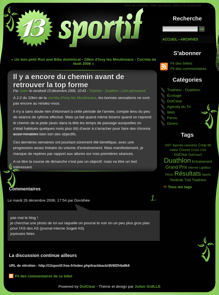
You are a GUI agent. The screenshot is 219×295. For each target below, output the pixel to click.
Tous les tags (180, 187)
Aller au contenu (136, 5)
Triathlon (199, 180)
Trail (187, 180)
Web (171, 112)
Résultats (187, 173)
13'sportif (83, 28)
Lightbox (205, 167)
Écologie (174, 95)
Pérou (172, 118)
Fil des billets (181, 63)
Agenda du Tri (179, 107)
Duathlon (177, 160)
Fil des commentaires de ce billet (43, 276)
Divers (172, 123)
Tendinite (176, 180)
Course (184, 150)
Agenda (178, 145)
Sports (206, 174)
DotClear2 (195, 154)
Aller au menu (161, 5)
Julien (23, 91)
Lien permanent (134, 91)
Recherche (187, 18)
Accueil (169, 39)
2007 (168, 145)
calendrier (190, 145)
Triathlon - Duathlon (104, 91)
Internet (193, 167)
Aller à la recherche (187, 5)
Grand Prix (176, 166)
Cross (195, 150)
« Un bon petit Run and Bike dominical (45, 59)
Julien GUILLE (148, 286)
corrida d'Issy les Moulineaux (72, 98)
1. (153, 197)
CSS (203, 150)
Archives (189, 39)
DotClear (174, 101)
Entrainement (202, 162)
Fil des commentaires (188, 69)
